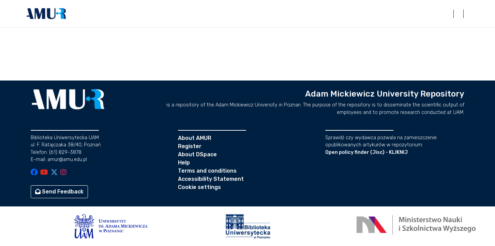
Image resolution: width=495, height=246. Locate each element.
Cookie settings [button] (199, 187)
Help (184, 162)
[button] (46, 13)
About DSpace (197, 154)
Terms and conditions (207, 171)
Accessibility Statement (211, 179)
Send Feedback (59, 191)
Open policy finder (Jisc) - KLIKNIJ (366, 152)
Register (189, 146)
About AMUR (194, 138)
